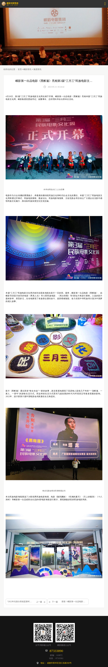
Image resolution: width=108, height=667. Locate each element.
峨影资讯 (27, 69)
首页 (20, 69)
